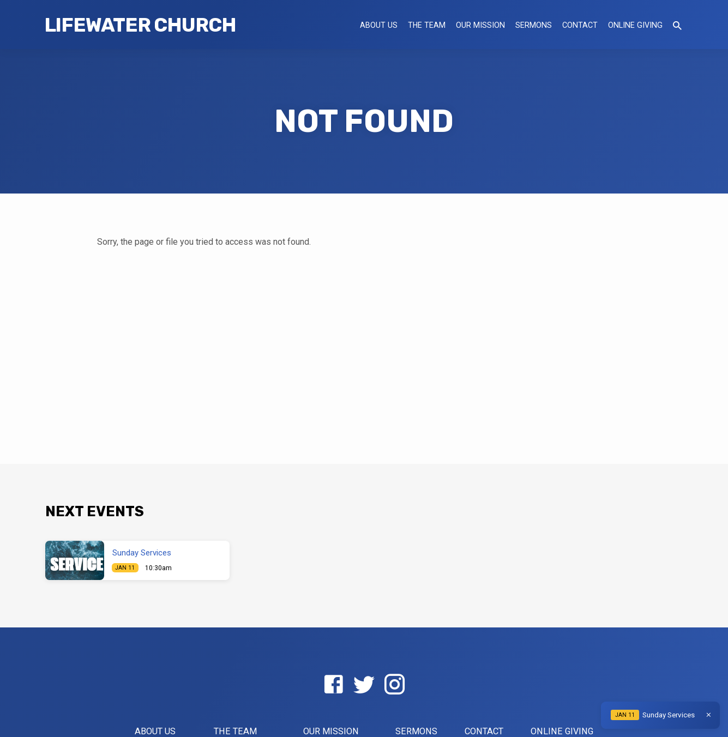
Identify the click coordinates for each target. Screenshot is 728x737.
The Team (427, 25)
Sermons (533, 25)
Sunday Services (141, 553)
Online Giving (635, 25)
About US (379, 25)
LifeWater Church (140, 25)
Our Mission (480, 25)
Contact (580, 25)
